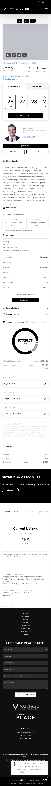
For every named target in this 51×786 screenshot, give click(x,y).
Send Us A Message (25, 695)
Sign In (42, 2)
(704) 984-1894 (25, 738)
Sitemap (40, 783)
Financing (26, 625)
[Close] (46, 763)
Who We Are (25, 632)
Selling (25, 622)
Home (25, 613)
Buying (25, 619)
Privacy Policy (12, 783)
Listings (25, 616)
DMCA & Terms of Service (27, 783)
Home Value (25, 629)
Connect (25, 635)
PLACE (25, 757)
